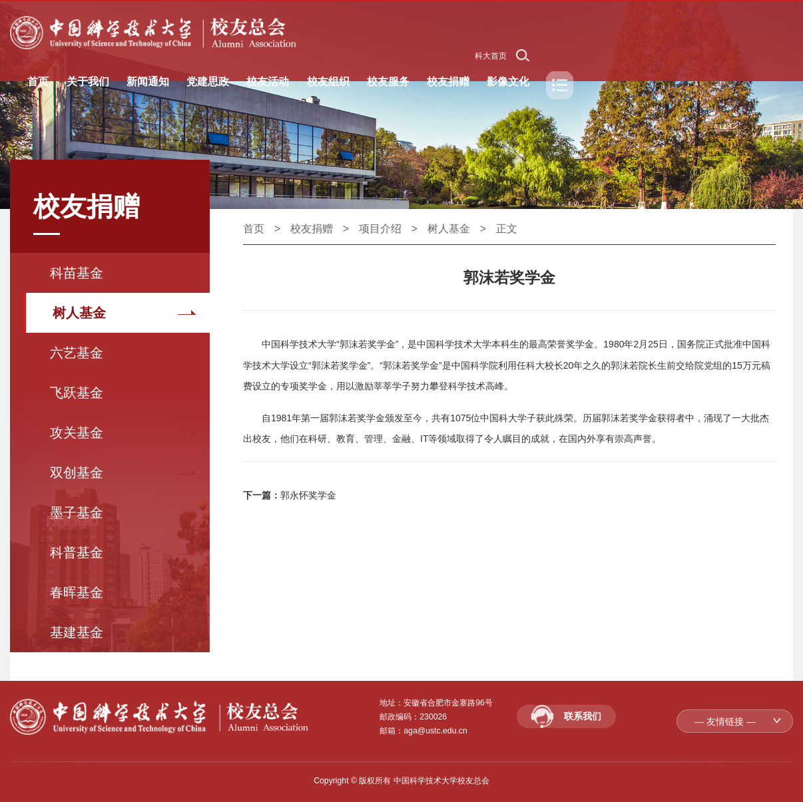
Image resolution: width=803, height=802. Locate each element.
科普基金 (76, 552)
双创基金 (76, 472)
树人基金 (79, 312)
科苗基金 (76, 273)
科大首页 (491, 56)
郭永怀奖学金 (308, 495)
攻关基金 (76, 432)
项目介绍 (380, 228)
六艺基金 (76, 352)
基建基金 (76, 632)
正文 (506, 228)
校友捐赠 (311, 228)
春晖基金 (76, 592)
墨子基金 (76, 512)
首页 (253, 228)
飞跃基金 (76, 392)
